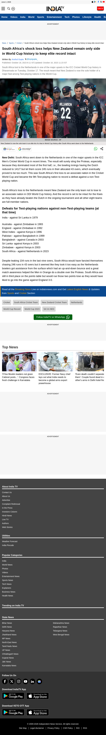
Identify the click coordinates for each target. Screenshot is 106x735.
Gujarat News (8, 658)
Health (97, 17)
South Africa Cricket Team (26, 302)
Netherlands (76, 302)
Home (4, 17)
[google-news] (39, 681)
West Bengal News (61, 635)
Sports (40, 17)
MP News (6, 638)
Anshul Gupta (18, 59)
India (22, 17)
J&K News (6, 662)
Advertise (6, 500)
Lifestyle (87, 17)
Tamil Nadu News (9, 646)
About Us (6, 496)
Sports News (7, 580)
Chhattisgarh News (10, 654)
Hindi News (7, 515)
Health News (7, 596)
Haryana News (8, 631)
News (4, 43)
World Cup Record (11, 309)
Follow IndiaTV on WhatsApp (53, 317)
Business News (8, 592)
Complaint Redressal (11, 504)
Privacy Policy (53, 728)
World (31, 17)
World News (7, 565)
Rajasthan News (60, 627)
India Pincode (8, 545)
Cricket (19, 43)
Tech (66, 17)
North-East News (9, 642)
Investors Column (9, 512)
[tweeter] (11, 681)
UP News (6, 650)
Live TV (5, 519)
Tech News (6, 584)
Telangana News (60, 631)
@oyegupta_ (32, 59)
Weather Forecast (9, 541)
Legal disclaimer (37, 728)
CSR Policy (68, 728)
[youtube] (25, 681)
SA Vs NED (49, 309)
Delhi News (7, 627)
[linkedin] (32, 681)
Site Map (22, 728)
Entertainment (54, 17)
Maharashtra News (61, 623)
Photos (76, 17)
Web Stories (7, 527)
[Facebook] (5, 681)
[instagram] (18, 681)
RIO (78, 728)
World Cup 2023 (32, 309)
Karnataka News (9, 665)
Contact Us (7, 492)
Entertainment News (10, 576)
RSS (85, 728)
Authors (5, 523)
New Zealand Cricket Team (54, 302)
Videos (13, 17)
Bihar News (7, 623)
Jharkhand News (9, 635)
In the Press (7, 508)
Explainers (6, 588)
